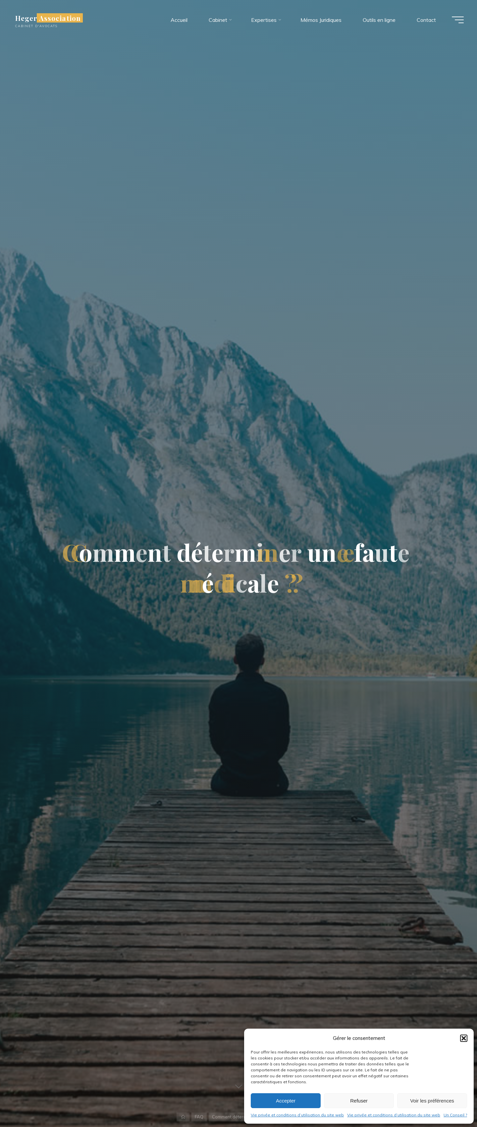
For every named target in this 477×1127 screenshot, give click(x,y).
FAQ (199, 1116)
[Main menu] (458, 20)
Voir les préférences (432, 1100)
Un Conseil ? (455, 1114)
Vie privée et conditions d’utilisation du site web (297, 1114)
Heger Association (48, 18)
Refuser (359, 1100)
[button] (463, 1038)
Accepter (285, 1100)
